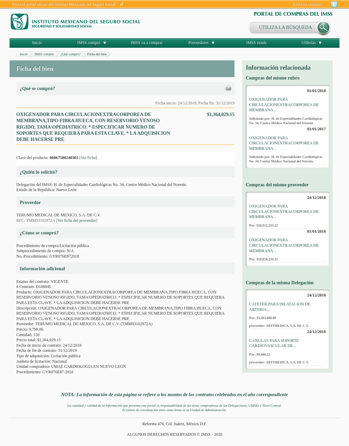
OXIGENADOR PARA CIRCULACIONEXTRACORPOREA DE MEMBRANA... (284, 104)
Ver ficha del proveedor (76, 220)
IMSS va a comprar (147, 42)
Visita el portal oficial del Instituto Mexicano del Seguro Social (63, 4)
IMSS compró (89, 42)
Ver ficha (88, 157)
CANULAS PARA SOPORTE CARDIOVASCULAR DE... (274, 343)
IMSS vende (256, 42)
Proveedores (198, 42)
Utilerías (309, 42)
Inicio (37, 42)
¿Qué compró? (71, 54)
